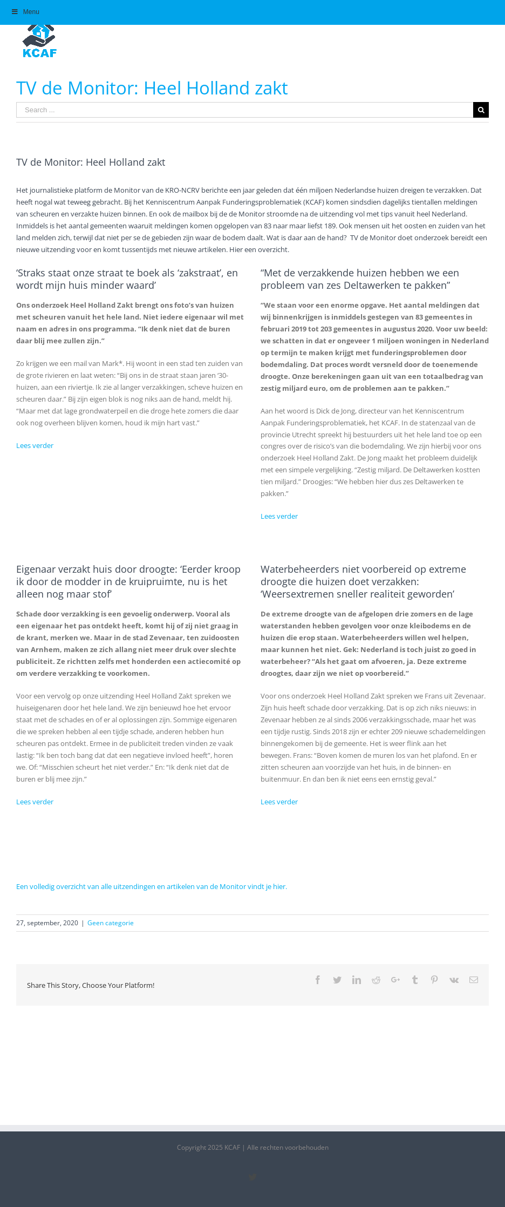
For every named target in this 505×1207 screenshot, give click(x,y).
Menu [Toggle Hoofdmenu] (25, 12)
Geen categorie (110, 922)
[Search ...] (244, 110)
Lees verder (34, 445)
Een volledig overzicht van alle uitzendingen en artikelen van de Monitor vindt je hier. (151, 886)
